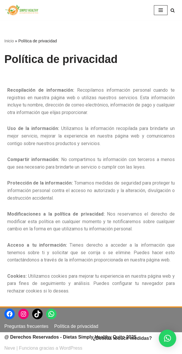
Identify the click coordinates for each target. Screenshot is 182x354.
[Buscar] (172, 10)
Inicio (9, 41)
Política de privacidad (76, 326)
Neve (9, 348)
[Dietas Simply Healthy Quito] (21, 10)
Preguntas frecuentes (26, 326)
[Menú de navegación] (161, 10)
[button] (167, 338)
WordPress (70, 348)
